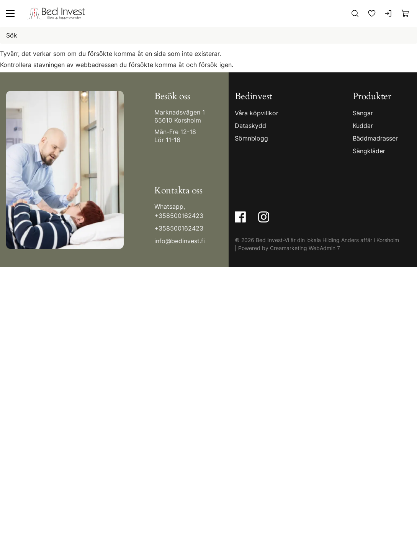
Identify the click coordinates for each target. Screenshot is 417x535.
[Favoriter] (371, 13)
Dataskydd (250, 125)
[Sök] (355, 13)
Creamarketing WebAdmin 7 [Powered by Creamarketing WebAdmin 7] (305, 247)
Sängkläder (369, 151)
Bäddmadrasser (375, 138)
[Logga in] (388, 13)
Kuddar (363, 125)
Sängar (363, 113)
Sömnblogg (251, 138)
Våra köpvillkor (256, 113)
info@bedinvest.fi (179, 240)
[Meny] (10, 13)
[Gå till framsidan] (56, 13)
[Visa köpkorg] (405, 13)
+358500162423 (178, 215)
